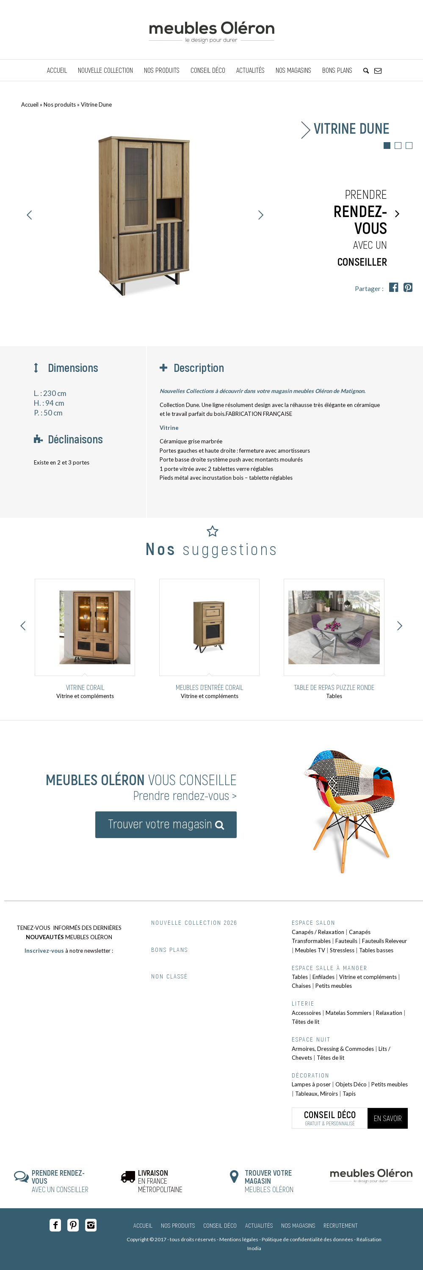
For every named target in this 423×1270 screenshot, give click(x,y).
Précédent (29, 215)
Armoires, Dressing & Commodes (333, 1048)
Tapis (349, 1093)
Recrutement (340, 1225)
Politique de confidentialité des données (307, 1239)
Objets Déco (351, 1084)
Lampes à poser (311, 1084)
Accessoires (306, 1012)
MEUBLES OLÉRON (269, 1181)
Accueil (30, 104)
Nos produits (60, 104)
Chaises (301, 985)
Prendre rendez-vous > (185, 795)
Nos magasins (298, 1225)
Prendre (346, 228)
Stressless (342, 950)
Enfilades (323, 976)
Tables (300, 976)
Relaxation (389, 1012)
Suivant (261, 215)
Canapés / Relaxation (318, 932)
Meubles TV (310, 950)
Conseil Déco (220, 1225)
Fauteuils (346, 940)
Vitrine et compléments (368, 976)
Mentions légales (238, 1239)
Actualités (259, 1225)
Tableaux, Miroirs (316, 1093)
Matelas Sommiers (348, 1012)
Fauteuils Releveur (384, 940)
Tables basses (376, 950)
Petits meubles (333, 985)
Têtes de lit (305, 1021)
